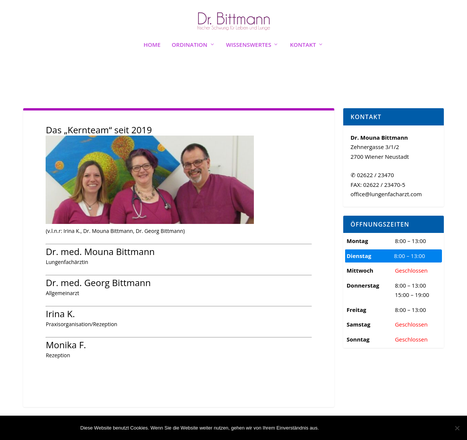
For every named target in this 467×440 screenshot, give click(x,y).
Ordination (189, 70)
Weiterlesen (364, 428)
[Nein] (456, 428)
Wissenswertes (248, 70)
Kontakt (303, 70)
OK (331, 428)
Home (152, 70)
